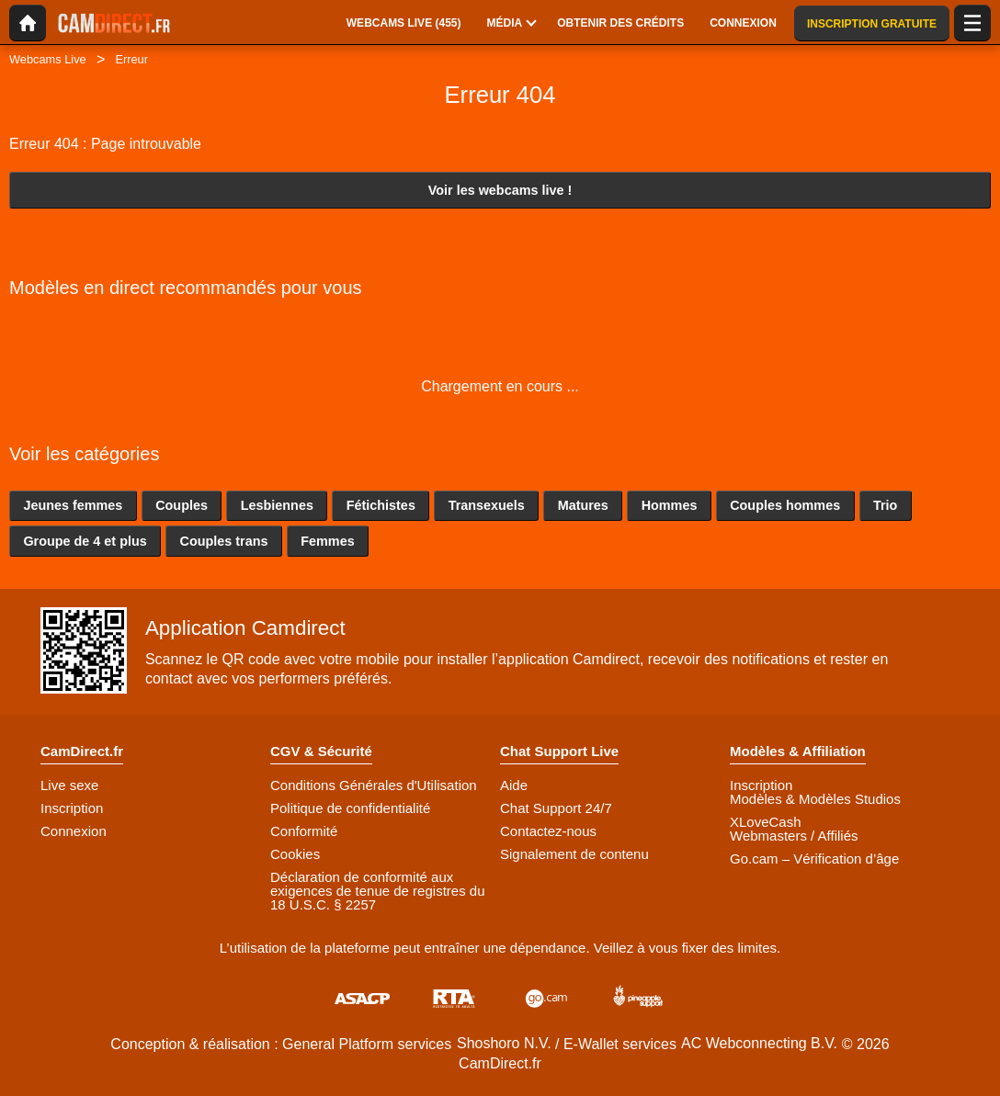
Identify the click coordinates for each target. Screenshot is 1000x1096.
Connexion (73, 831)
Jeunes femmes (72, 505)
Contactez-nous (548, 831)
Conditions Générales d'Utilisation (373, 785)
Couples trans (224, 541)
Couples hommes (785, 505)
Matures (583, 505)
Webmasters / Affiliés (794, 835)
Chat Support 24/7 (556, 808)
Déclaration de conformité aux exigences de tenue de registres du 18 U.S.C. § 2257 (377, 890)
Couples (181, 505)
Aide (514, 785)
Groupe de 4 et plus (84, 541)
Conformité (303, 831)
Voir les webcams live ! (500, 190)
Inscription (71, 808)
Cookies (295, 854)
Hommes (670, 505)
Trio (885, 505)
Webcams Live (47, 59)
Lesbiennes (277, 505)
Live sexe (69, 785)
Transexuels (487, 505)
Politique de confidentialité (350, 808)
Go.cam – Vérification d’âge (814, 858)
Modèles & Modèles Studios (815, 799)
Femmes (327, 541)
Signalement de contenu (574, 854)
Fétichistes (381, 505)
